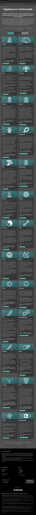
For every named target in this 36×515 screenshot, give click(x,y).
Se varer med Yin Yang (6, 249)
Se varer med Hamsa (6, 157)
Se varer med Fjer (6, 341)
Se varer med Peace (6, 278)
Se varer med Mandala (23, 217)
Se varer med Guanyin (6, 217)
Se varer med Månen (22, 278)
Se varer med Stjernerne (23, 307)
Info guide (20, 472)
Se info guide (12, 33)
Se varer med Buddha (6, 63)
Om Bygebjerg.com (4, 469)
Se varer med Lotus (22, 63)
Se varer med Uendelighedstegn (24, 335)
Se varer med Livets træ (23, 93)
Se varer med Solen (6, 306)
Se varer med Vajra (22, 246)
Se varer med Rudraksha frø (23, 153)
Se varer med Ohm (6, 94)
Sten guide (20, 469)
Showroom (3, 470)
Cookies (3, 475)
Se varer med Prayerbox (7, 407)
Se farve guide (25, 33)
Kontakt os (3, 471)
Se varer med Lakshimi (6, 124)
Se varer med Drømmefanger (23, 186)
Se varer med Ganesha (23, 124)
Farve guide (20, 470)
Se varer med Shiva (22, 410)
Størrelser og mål (21, 475)
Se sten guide (18, 33)
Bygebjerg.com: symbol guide (15, 501)
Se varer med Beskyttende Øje (24, 437)
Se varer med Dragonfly (7, 371)
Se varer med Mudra (22, 375)
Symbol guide (21, 471)
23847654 (5, 482)
